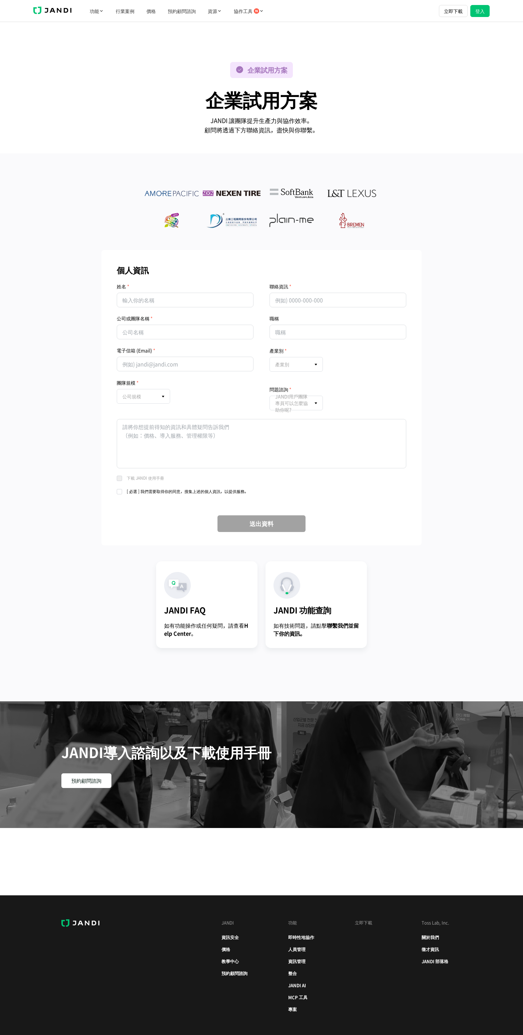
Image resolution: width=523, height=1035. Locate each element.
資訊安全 (230, 937)
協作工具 (249, 11)
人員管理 (297, 949)
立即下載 (453, 11)
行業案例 (125, 11)
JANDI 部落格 (435, 961)
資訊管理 (297, 961)
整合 (292, 973)
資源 (215, 11)
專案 (292, 1009)
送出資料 (261, 523)
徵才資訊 (430, 949)
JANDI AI (297, 985)
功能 (97, 11)
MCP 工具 (298, 997)
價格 (151, 11)
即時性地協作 (301, 937)
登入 (480, 11)
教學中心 (230, 961)
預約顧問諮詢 (182, 11)
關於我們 (430, 937)
